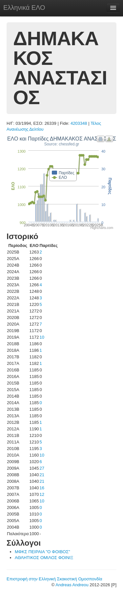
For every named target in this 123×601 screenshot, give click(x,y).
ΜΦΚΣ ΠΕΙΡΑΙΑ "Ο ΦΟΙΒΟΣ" (42, 551)
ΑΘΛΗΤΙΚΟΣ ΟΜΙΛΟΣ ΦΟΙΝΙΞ (44, 557)
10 (41, 337)
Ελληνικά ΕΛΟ (24, 7)
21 (41, 474)
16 (41, 487)
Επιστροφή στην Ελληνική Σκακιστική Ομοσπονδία (54, 578)
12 (41, 494)
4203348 (79, 123)
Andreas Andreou (71, 584)
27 (41, 468)
